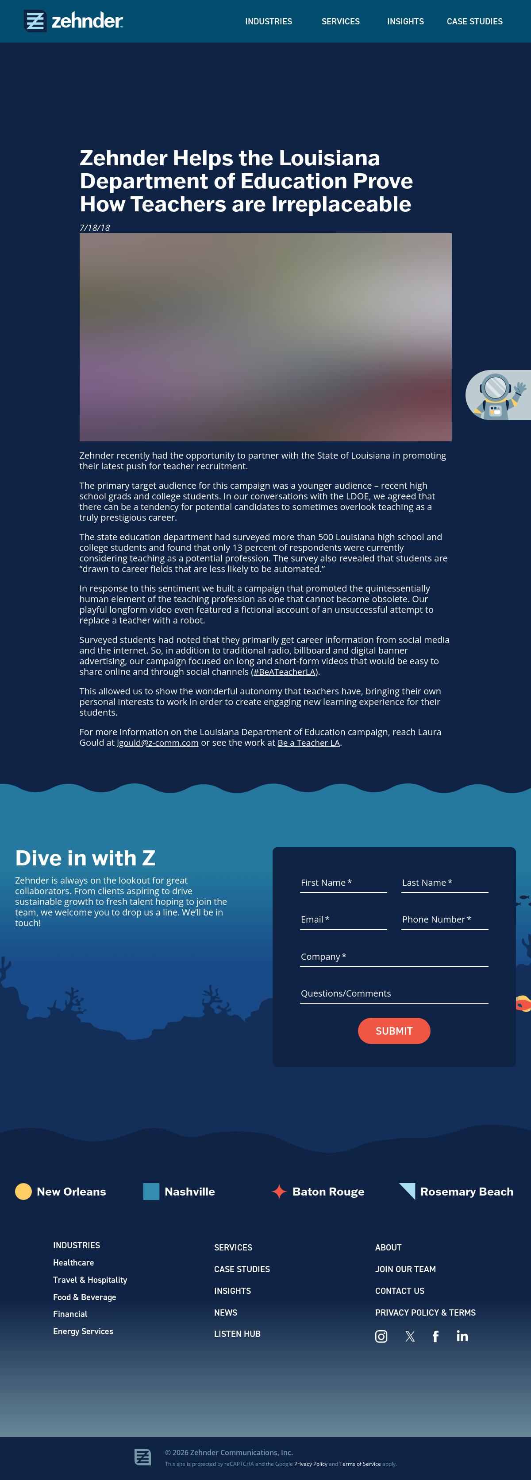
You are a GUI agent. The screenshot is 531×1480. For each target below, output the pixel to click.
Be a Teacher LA (315, 742)
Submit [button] (394, 1031)
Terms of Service (360, 1464)
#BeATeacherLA (286, 672)
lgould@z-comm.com (160, 742)
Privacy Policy (310, 1464)
